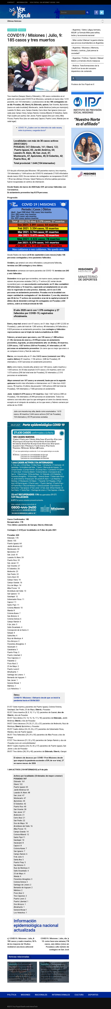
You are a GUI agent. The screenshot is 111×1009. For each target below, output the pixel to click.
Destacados (12, 30)
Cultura (79, 995)
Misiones (22, 30)
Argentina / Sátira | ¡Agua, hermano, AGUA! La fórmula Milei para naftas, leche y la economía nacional (86, 33)
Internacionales (61, 995)
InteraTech (34, 1006)
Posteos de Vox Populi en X (82, 84)
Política (11, 995)
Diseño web (25, 1006)
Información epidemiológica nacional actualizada (36, 926)
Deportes (93, 995)
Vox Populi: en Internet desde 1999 (45, 2)
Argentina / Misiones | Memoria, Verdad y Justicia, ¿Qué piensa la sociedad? (85, 50)
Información (22, 2)
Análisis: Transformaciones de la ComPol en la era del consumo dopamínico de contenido (85, 68)
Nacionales (41, 995)
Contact (11, 2)
